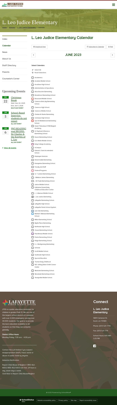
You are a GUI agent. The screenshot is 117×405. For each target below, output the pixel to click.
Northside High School (42, 227)
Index (4, 39)
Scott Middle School (41, 251)
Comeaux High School (42, 118)
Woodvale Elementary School (44, 274)
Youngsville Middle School (43, 277)
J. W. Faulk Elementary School (45, 181)
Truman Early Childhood (43, 262)
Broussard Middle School (43, 99)
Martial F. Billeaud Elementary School (44, 215)
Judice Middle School (42, 184)
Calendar (6, 45)
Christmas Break (16, 99)
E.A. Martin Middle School (43, 141)
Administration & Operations (44, 88)
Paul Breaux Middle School (43, 234)
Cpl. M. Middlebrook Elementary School (45, 122)
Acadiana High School (42, 84)
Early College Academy (43, 144)
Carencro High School (42, 107)
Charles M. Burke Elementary (44, 114)
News (4, 52)
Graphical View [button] (39, 47)
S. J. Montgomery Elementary (44, 244)
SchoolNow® (66, 392)
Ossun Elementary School (43, 230)
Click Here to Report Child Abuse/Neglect (18, 374)
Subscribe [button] (95, 47)
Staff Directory (9, 65)
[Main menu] (113, 5)
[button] (34, 55)
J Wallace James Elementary (44, 177)
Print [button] (110, 47)
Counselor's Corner (10, 78)
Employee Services (41, 156)
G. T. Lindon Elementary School (45, 174)
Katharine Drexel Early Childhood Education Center (44, 189)
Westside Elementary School (44, 271)
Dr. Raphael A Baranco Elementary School (42, 132)
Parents (5, 72)
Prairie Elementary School (43, 237)
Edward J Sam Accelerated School (44, 152)
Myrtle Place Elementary (43, 223)
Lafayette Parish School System (45, 207)
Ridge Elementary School (43, 241)
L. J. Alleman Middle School (44, 193)
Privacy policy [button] (63, 400)
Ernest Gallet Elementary (43, 160)
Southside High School (42, 255)
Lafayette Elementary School (44, 200)
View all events (10, 148)
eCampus (38, 148)
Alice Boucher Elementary (43, 92)
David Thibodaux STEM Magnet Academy (45, 127)
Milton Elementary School (43, 220)
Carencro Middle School (43, 111)
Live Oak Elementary (42, 211)
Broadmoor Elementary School (45, 95)
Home (4, 27)
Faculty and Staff (40, 167)
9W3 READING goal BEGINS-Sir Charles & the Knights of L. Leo (18, 134)
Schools (12, 27)
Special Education (41, 258)
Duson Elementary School (43, 137)
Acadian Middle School (42, 81)
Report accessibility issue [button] (88, 400)
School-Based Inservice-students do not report (19, 117)
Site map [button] (74, 400)
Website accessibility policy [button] (46, 400)
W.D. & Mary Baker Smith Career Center (45, 266)
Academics (38, 78)
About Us (6, 58)
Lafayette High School (42, 204)
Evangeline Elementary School (45, 163)
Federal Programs (41, 170)
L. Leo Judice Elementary (26, 27)
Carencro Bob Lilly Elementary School (45, 103)
